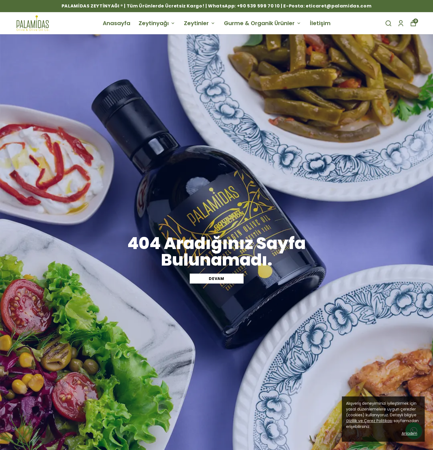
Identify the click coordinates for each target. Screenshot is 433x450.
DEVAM (216, 278)
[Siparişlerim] (400, 23)
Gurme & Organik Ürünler (263, 23)
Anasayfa (116, 23)
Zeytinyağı (157, 23)
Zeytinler (200, 23)
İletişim (320, 23)
